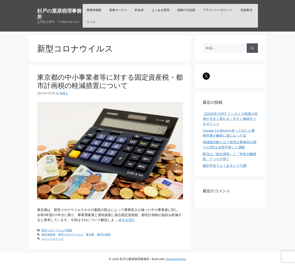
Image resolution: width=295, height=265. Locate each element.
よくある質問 (160, 10)
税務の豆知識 (186, 10)
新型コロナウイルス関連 (57, 230)
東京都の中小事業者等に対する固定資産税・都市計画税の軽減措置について (110, 81)
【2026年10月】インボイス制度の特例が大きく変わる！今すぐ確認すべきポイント (230, 118)
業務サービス (118, 10)
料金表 (139, 10)
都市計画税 (104, 234)
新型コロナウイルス (70, 234)
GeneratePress (176, 259)
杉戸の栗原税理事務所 (59, 13)
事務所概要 (94, 10)
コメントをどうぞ (53, 239)
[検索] (252, 48)
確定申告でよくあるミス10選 (225, 165)
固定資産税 (48, 234)
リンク (91, 22)
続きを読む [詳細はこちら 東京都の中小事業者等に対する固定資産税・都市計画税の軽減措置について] (127, 219)
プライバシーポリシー (217, 10)
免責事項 (246, 10)
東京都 (90, 234)
